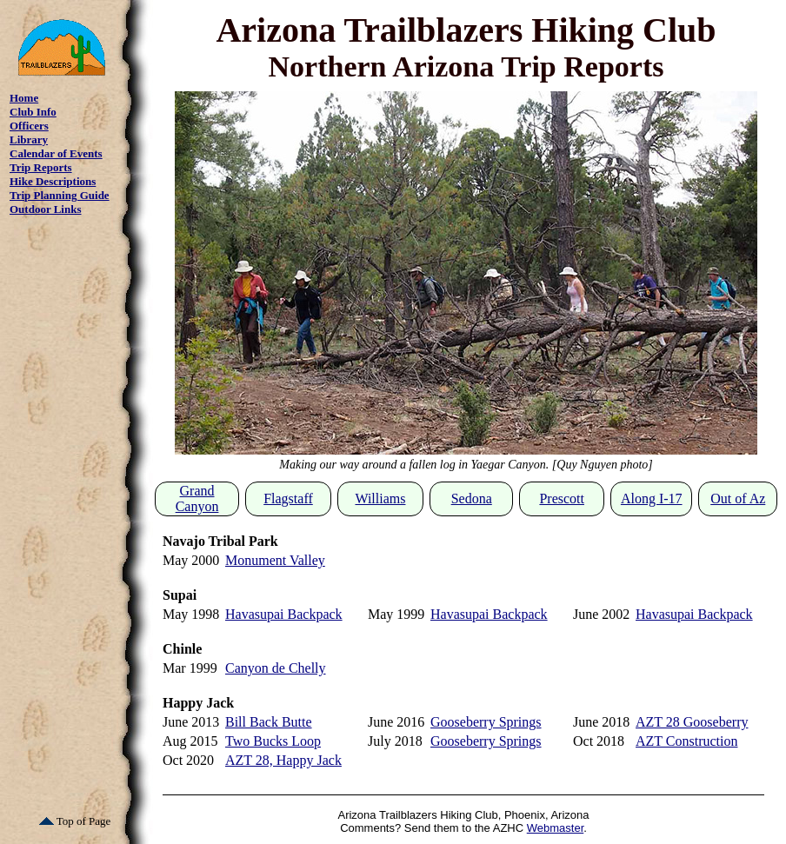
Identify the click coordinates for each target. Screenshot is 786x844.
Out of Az (737, 498)
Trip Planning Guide (60, 195)
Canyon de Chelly (275, 668)
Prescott (561, 498)
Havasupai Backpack (284, 614)
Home (24, 97)
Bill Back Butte (268, 721)
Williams (380, 498)
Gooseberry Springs (486, 721)
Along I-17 (652, 498)
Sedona (471, 498)
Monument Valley (275, 560)
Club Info (33, 111)
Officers (29, 125)
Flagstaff (288, 498)
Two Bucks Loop (273, 741)
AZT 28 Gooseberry (692, 721)
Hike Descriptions (53, 181)
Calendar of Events (56, 153)
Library (29, 139)
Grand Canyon (197, 498)
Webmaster (555, 827)
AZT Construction (686, 741)
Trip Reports (41, 167)
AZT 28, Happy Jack (283, 760)
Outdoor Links (46, 209)
